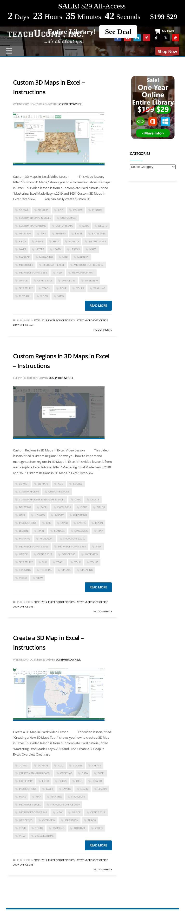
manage (24, 257)
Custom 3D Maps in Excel (35, 217)
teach (46, 288)
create (96, 765)
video (44, 296)
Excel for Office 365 (61, 320)
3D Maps (43, 210)
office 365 (68, 280)
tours (80, 288)
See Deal (118, 31)
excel (78, 233)
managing (46, 257)
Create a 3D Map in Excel (35, 773)
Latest (80, 320)
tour (63, 288)
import (59, 515)
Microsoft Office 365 (33, 272)
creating (66, 773)
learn (57, 249)
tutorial (25, 296)
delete (102, 225)
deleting (25, 233)
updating (86, 569)
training (99, 288)
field (22, 241)
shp (44, 562)
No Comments (102, 329)
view (61, 296)
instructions (97, 241)
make (92, 249)
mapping (82, 257)
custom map (68, 217)
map (65, 257)
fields (39, 241)
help (56, 241)
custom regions (58, 491)
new (59, 272)
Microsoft (91, 320)
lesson (75, 249)
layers (40, 249)
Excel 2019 (99, 233)
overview (91, 280)
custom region (29, 491)
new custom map (83, 272)
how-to (74, 241)
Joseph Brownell (70, 104)
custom (97, 210)
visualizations (44, 835)
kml (48, 522)
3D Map (23, 210)
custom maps (64, 225)
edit (43, 233)
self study (26, 288)
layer (22, 249)
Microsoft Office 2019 (88, 264)
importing (80, 515)
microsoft (26, 264)
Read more (98, 305)
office (23, 280)
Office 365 (26, 324)
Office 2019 (44, 280)
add (60, 210)
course (77, 210)
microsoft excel (53, 264)
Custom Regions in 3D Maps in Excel (42, 499)
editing (61, 233)
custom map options (32, 225)
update (66, 569)
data (85, 225)
